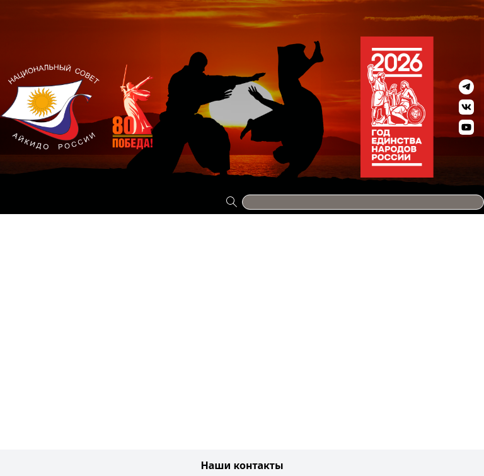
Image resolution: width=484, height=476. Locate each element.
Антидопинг (330, 7)
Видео (399, 7)
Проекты (21, 7)
